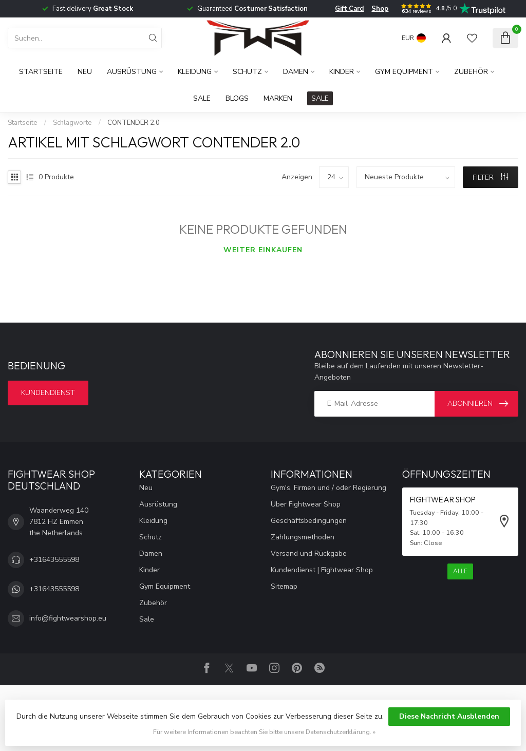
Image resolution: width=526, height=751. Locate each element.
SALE (320, 98)
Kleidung (195, 72)
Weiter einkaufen (263, 250)
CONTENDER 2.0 (133, 122)
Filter (490, 177)
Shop (379, 8)
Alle (460, 571)
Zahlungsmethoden (302, 537)
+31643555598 (54, 560)
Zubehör (471, 72)
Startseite (41, 72)
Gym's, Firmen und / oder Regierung (328, 488)
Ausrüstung (132, 72)
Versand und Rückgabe (309, 553)
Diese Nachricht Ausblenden (449, 716)
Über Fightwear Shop (306, 504)
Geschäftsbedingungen (309, 520)
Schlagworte (72, 122)
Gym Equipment (404, 72)
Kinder (341, 72)
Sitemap (284, 586)
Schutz (247, 72)
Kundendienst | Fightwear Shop (322, 570)
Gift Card (349, 8)
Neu (85, 72)
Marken (278, 98)
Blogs (237, 98)
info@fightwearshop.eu (67, 618)
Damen (295, 72)
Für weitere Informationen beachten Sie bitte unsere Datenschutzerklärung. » (264, 731)
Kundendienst (48, 393)
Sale (202, 98)
